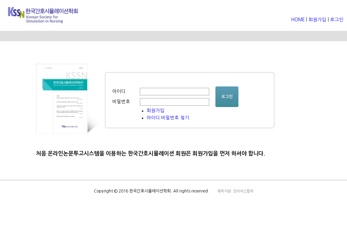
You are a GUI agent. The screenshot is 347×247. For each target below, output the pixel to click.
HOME (298, 19)
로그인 (337, 19)
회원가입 (317, 19)
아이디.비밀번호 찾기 (168, 118)
